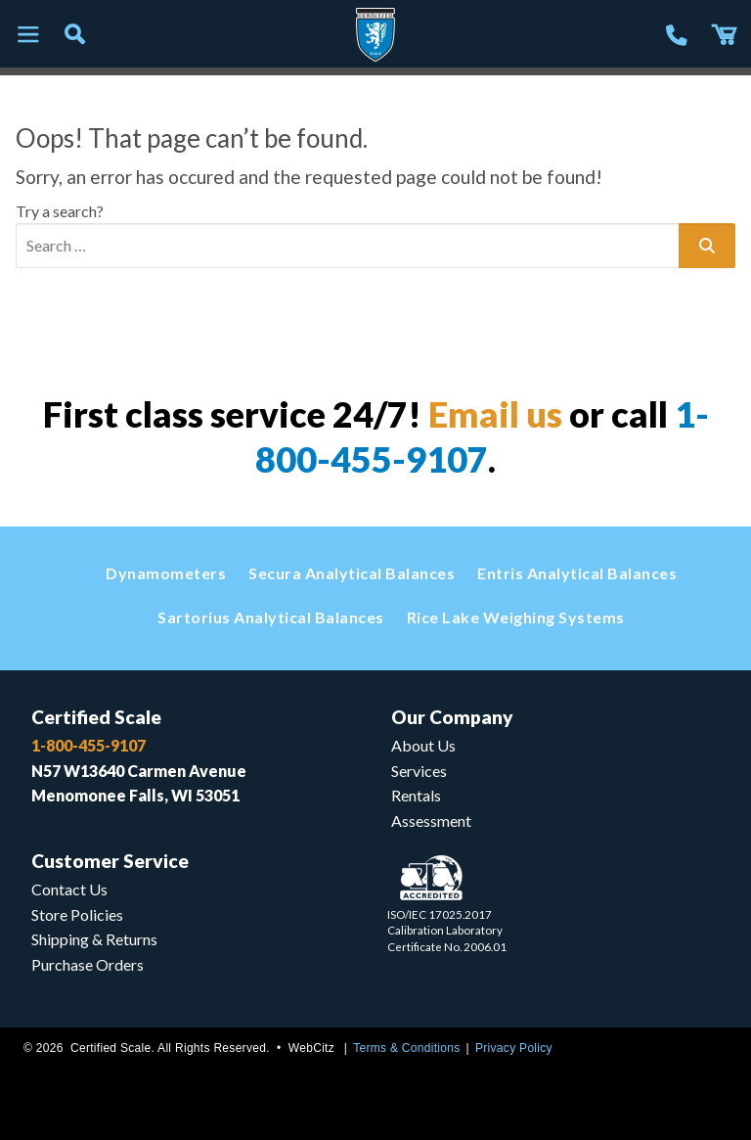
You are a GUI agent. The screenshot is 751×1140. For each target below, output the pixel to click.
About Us (423, 745)
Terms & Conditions (406, 1048)
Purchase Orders (87, 964)
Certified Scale (96, 717)
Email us (495, 413)
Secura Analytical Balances (351, 573)
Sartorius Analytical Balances (270, 617)
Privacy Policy (513, 1048)
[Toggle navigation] (27, 35)
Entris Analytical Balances (577, 573)
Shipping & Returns (94, 939)
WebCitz (311, 1048)
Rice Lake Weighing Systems (516, 617)
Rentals (416, 795)
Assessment (431, 820)
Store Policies (77, 914)
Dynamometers (166, 573)
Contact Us (69, 889)
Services (419, 770)
